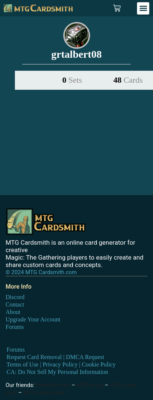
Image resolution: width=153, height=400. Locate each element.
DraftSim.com (53, 385)
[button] (143, 8)
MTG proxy (90, 385)
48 (128, 80)
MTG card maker (44, 392)
